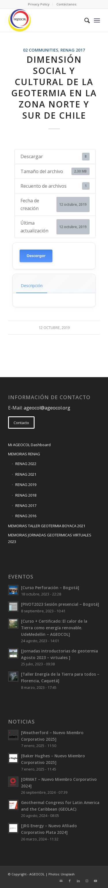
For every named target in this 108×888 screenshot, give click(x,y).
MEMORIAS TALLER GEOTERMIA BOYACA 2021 (46, 525)
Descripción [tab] (32, 285)
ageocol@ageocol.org (47, 408)
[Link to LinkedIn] (78, 881)
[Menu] (97, 20)
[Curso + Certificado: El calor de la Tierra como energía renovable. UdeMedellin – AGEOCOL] (54, 627)
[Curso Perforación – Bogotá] (50, 587)
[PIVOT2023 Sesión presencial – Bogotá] (60, 604)
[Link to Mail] (61, 881)
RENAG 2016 (25, 515)
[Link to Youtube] (95, 881)
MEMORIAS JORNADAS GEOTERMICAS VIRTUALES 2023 (49, 538)
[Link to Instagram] (87, 881)
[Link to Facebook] (69, 881)
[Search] (84, 20)
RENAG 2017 (72, 50)
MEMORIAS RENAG (24, 453)
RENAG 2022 (25, 463)
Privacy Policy (39, 4)
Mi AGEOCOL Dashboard (29, 444)
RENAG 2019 (25, 484)
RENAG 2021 (25, 474)
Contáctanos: (66, 4)
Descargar (36, 255)
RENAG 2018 (25, 495)
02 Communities (40, 50)
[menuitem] (39, 4)
